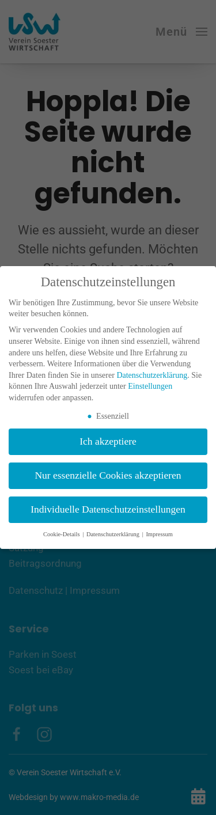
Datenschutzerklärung (151, 375)
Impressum (159, 534)
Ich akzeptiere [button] (108, 441)
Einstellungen (150, 386)
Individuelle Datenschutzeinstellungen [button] (108, 509)
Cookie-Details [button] (62, 534)
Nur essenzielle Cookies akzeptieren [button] (108, 475)
